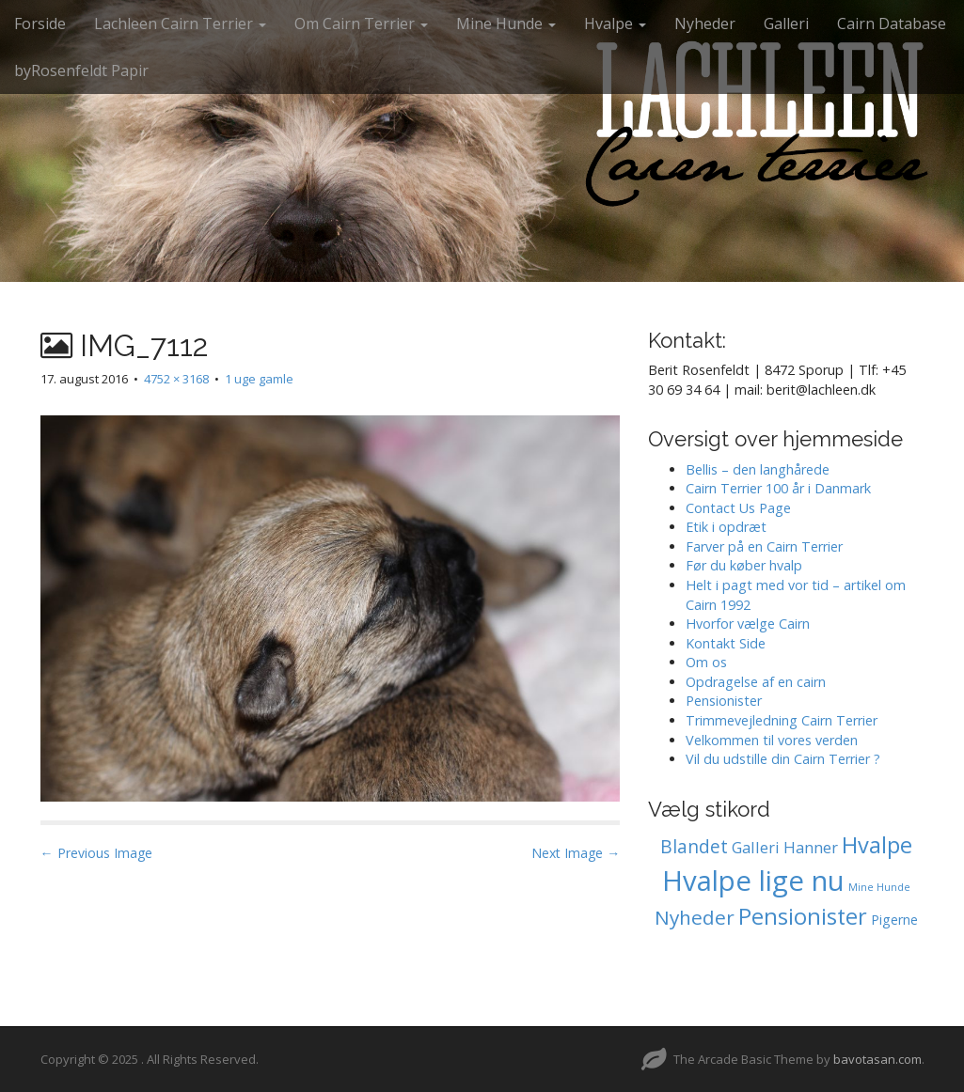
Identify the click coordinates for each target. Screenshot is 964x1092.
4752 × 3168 (176, 378)
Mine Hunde (506, 23)
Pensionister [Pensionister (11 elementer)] (802, 916)
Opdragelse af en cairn (756, 682)
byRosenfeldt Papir (81, 70)
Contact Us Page (738, 508)
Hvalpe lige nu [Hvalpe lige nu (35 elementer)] (753, 880)
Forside (40, 23)
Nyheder (704, 23)
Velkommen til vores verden (772, 740)
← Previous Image (96, 853)
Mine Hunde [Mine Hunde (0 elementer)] (879, 887)
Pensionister (724, 701)
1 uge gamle (259, 378)
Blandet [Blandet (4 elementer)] (694, 847)
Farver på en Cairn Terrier (764, 546)
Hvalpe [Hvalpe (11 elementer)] (877, 845)
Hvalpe (615, 23)
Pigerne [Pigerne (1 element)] (894, 919)
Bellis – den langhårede (758, 469)
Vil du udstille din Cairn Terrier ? (783, 759)
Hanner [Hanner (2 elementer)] (810, 847)
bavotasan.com (877, 1059)
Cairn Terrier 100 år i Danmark (778, 488)
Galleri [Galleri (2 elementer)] (756, 847)
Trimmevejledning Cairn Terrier (781, 720)
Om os (706, 662)
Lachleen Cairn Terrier (180, 23)
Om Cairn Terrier (361, 23)
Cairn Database (891, 23)
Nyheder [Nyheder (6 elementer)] (695, 917)
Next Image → (575, 853)
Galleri (786, 23)
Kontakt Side (726, 643)
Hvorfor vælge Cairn (748, 623)
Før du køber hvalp (744, 565)
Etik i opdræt (726, 527)
